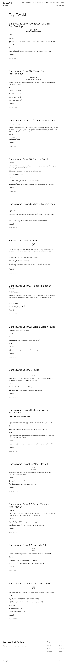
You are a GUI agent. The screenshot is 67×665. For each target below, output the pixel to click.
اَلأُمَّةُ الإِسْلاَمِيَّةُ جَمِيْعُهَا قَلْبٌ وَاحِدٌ (17, 307)
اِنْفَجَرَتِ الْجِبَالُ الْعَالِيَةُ (14, 522)
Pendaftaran (60, 2)
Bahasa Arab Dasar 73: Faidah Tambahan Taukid (30, 287)
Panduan (52, 2)
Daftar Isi (28, 2)
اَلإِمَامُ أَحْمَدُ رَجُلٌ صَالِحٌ (15, 220)
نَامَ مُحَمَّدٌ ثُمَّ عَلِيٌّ (13, 484)
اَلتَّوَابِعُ (10, 87)
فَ (11, 432)
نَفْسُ (11, 333)
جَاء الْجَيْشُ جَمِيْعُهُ (13, 303)
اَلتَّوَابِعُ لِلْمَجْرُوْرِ (33, 30)
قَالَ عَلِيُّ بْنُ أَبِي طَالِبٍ (14, 139)
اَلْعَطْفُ (12, 45)
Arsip (23, 2)
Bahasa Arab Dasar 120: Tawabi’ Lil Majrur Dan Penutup (30, 25)
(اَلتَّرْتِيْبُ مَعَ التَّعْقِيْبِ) (25, 437)
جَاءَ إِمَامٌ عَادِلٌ (12, 560)
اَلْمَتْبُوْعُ (11, 608)
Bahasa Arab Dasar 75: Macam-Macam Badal (32, 204)
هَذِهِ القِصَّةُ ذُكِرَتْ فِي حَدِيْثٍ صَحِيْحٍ (17, 41)
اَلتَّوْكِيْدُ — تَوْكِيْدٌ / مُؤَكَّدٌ (15, 97)
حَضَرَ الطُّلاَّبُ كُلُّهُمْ (14, 390)
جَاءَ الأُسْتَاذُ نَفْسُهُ (13, 387)
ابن (26, 127)
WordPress (61, 661)
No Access (45, 2)
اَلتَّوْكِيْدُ (33, 373)
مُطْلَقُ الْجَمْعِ (48, 423)
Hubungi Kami (37, 2)
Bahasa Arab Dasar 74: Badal (24, 240)
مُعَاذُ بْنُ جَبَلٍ (12, 137)
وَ (10, 419)
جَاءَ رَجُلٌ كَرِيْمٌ (12, 598)
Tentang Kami (60, 5)
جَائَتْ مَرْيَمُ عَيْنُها (13, 350)
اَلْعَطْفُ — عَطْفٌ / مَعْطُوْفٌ (17, 94)
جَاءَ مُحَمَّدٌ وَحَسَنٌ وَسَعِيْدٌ (15, 429)
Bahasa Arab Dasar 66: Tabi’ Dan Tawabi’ (30, 583)
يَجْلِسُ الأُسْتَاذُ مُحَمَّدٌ (14, 257)
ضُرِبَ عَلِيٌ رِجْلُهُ (13, 261)
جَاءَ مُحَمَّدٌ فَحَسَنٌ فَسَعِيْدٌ (15, 444)
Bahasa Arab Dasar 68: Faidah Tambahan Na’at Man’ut (30, 505)
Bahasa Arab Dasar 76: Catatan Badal (28, 159)
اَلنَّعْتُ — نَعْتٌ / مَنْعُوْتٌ (15, 91)
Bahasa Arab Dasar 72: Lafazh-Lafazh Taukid (32, 326)
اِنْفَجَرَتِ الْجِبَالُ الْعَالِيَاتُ (15, 525)
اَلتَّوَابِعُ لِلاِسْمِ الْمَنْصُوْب (33, 77)
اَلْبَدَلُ (33, 244)
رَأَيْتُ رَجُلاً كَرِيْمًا (13, 602)
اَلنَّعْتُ (11, 35)
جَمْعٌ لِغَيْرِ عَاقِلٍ (43, 513)
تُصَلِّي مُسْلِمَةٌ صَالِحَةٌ (14, 563)
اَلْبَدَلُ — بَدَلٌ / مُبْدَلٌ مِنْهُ (16, 100)
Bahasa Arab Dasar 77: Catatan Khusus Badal (32, 120)
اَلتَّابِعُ (33, 587)
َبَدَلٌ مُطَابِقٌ (13, 211)
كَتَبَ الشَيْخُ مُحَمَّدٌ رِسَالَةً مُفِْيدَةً (16, 181)
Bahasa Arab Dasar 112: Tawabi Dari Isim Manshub (27, 72)
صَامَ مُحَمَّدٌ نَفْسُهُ (13, 340)
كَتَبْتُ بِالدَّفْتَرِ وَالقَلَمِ (14, 51)
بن (9, 131)
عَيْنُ (11, 343)
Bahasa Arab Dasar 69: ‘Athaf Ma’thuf (28, 464)
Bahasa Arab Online (7, 4)
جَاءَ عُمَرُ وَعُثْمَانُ (13, 481)
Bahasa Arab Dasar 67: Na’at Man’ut (27, 545)
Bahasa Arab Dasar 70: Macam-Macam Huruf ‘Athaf (29, 411)
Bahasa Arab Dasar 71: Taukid (24, 370)
